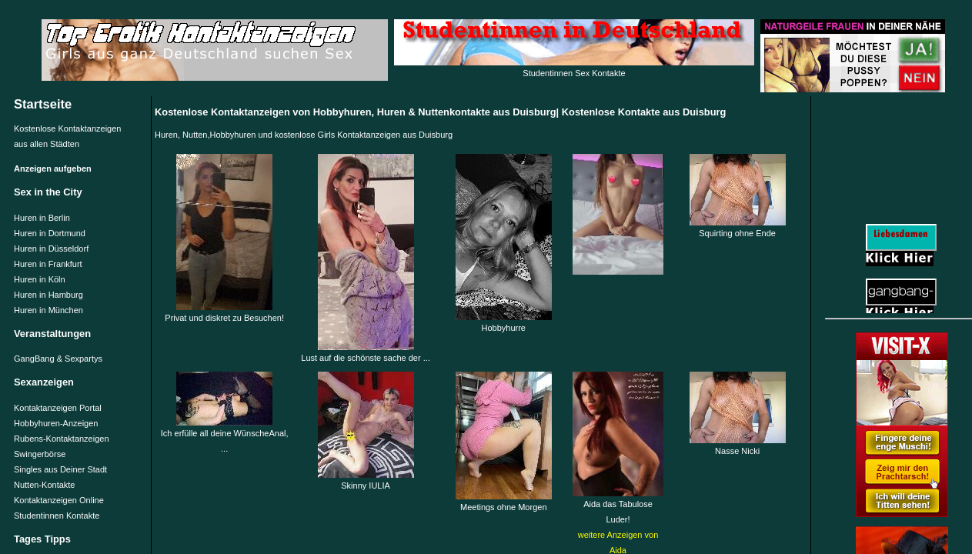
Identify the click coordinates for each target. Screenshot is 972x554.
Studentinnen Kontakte (56, 515)
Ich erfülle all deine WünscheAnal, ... (225, 435)
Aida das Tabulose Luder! (618, 506)
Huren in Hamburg (48, 294)
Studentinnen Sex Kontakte (574, 73)
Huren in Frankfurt (48, 264)
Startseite (43, 104)
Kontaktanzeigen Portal (58, 407)
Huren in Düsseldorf (51, 248)
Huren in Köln (39, 279)
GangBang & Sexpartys (58, 358)
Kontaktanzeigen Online (59, 500)
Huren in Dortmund (49, 233)
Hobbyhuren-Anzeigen (56, 423)
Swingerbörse (39, 454)
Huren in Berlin (42, 217)
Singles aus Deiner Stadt (60, 469)
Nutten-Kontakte (44, 484)
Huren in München (48, 310)
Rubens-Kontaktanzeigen (61, 438)
